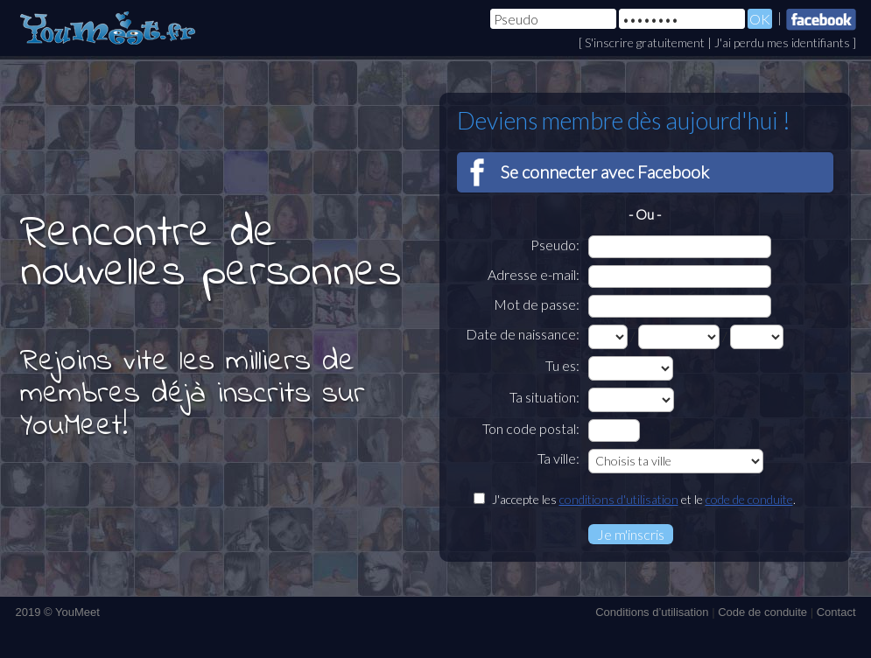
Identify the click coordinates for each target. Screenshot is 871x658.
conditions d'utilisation (618, 499)
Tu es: (562, 365)
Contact (836, 612)
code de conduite (749, 499)
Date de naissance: (522, 334)
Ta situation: (544, 396)
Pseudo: (554, 244)
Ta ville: (558, 458)
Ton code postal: (530, 428)
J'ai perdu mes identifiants (782, 42)
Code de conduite (762, 612)
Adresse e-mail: (533, 274)
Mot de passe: (536, 304)
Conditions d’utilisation (651, 612)
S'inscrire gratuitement (645, 42)
